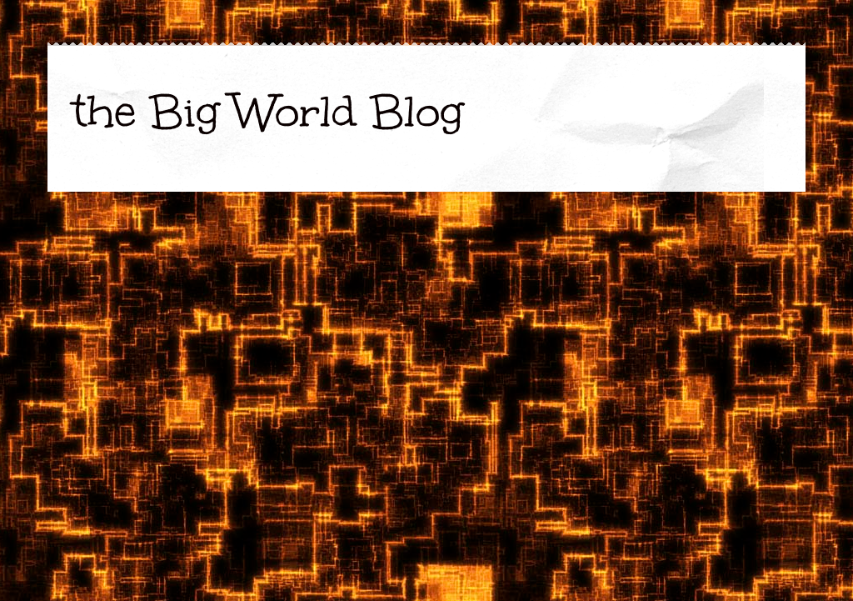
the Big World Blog (267, 111)
